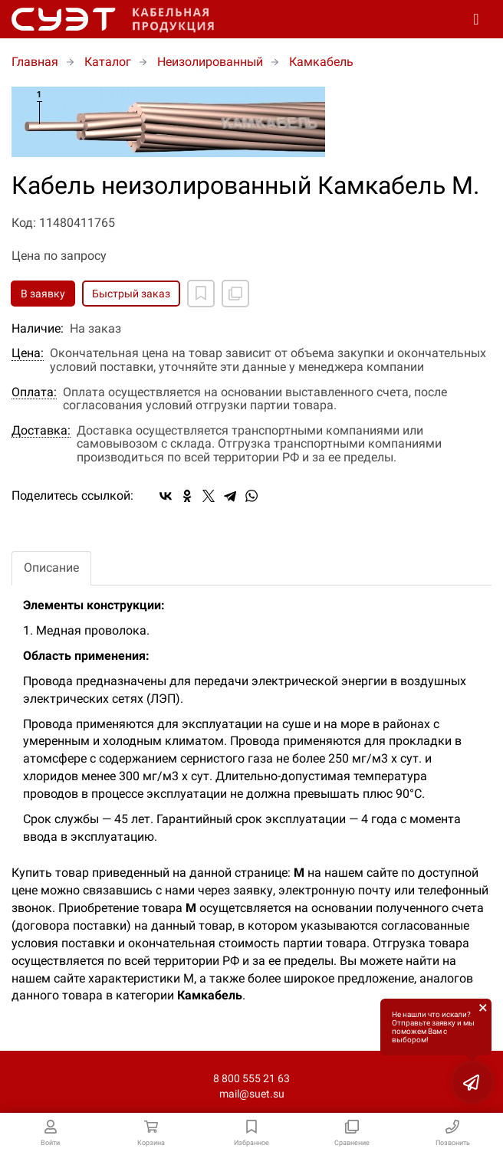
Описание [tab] (51, 567)
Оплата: (34, 392)
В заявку (43, 293)
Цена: (28, 353)
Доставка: (41, 431)
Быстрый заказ (131, 293)
